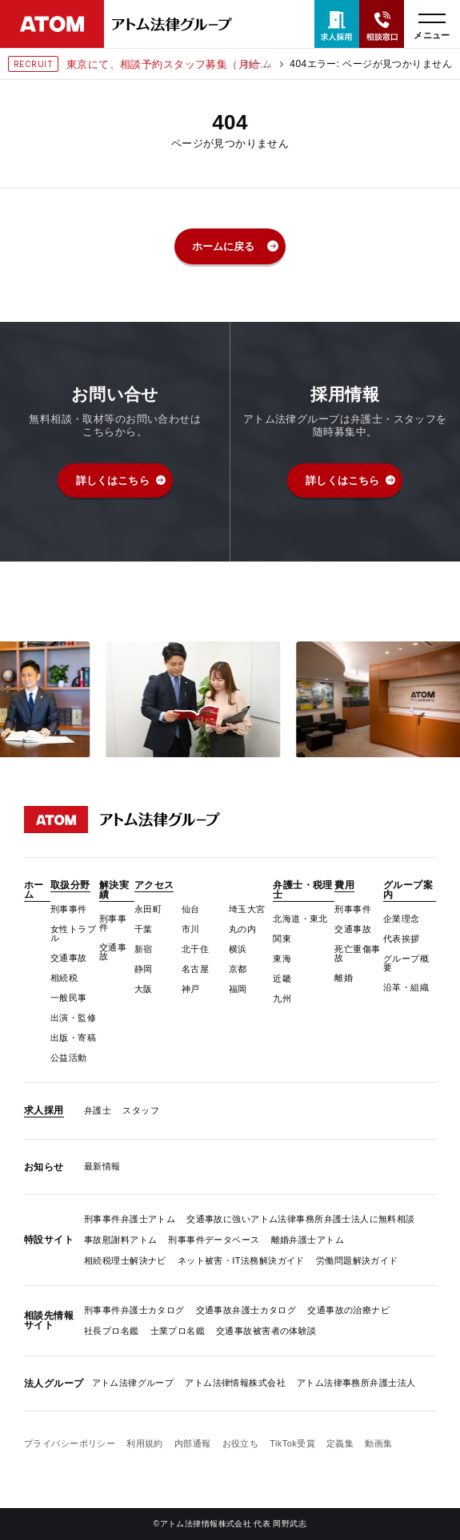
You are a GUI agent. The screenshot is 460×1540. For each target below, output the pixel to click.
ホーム (257, 64)
